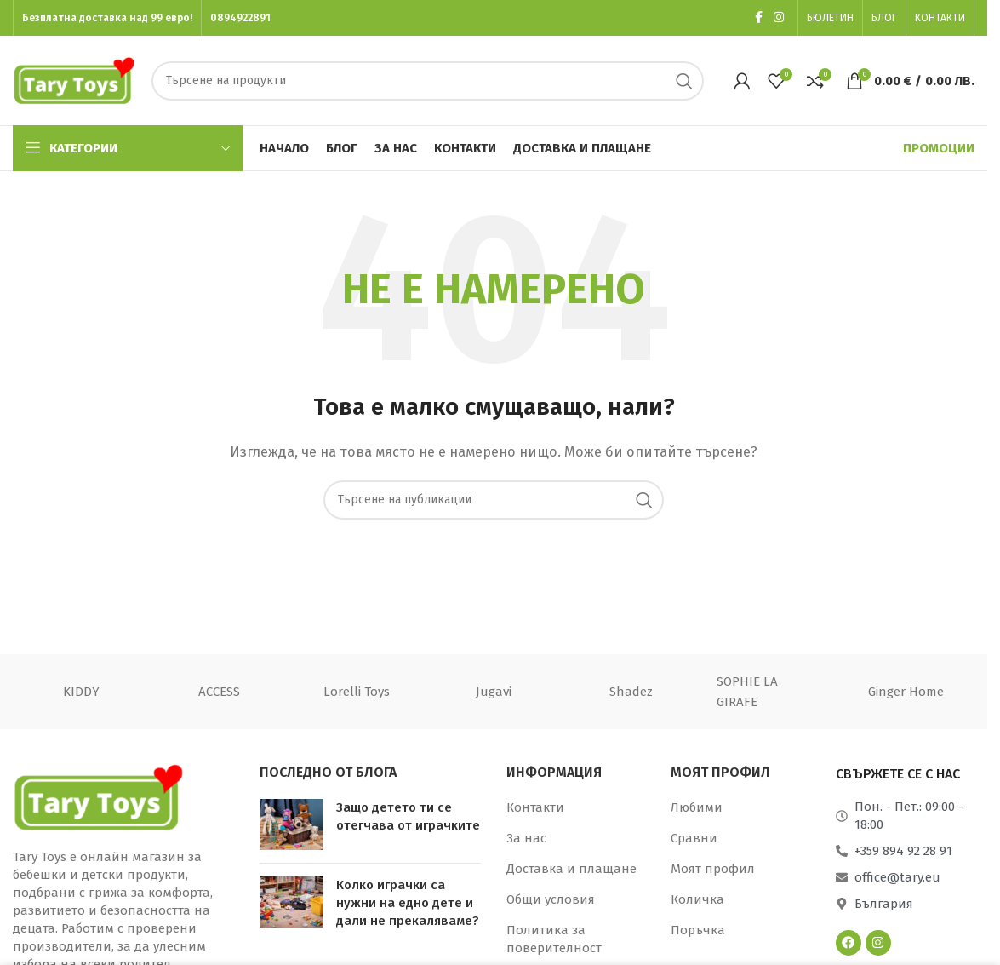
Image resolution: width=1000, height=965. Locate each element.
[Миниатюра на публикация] (291, 824)
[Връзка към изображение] (98, 795)
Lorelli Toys (356, 691)
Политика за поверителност (554, 939)
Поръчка (698, 930)
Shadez (631, 691)
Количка (697, 899)
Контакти (535, 807)
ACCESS (219, 691)
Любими (697, 807)
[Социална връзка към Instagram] (779, 18)
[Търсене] (428, 81)
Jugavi (493, 691)
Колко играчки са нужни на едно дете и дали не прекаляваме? (407, 902)
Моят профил (713, 868)
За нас (526, 838)
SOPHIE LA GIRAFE (747, 691)
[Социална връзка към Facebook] (758, 18)
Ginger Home (906, 691)
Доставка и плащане (571, 868)
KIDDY (81, 691)
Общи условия (550, 899)
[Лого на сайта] (73, 79)
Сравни (694, 838)
